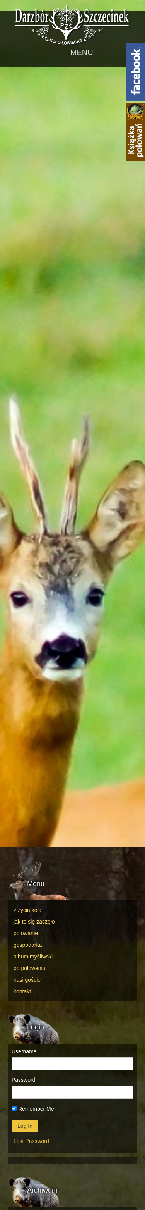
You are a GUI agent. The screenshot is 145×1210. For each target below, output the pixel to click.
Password (23, 1080)
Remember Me (33, 1109)
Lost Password (31, 1141)
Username (24, 1051)
